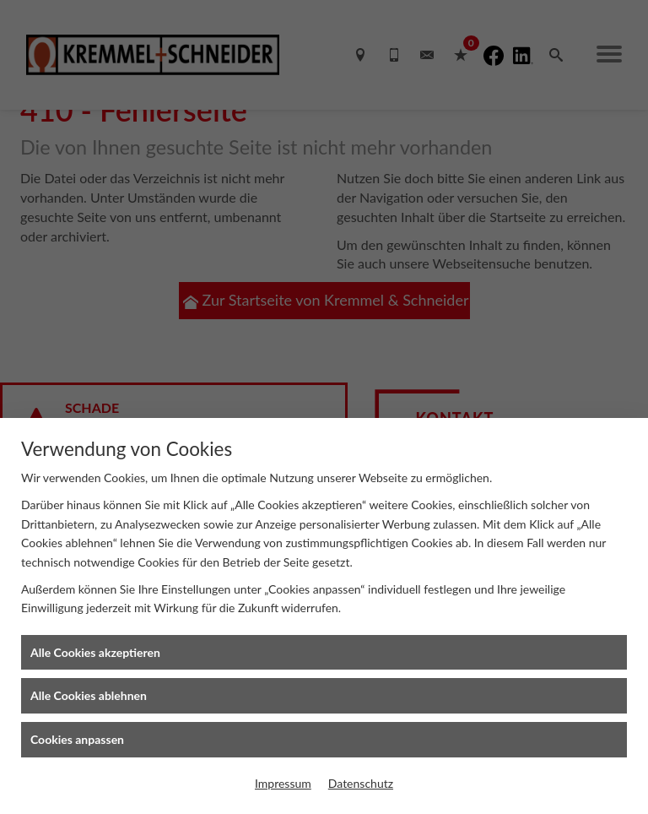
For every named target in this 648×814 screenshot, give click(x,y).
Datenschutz (360, 783)
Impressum (283, 783)
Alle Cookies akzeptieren (95, 652)
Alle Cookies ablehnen (88, 695)
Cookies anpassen (77, 739)
